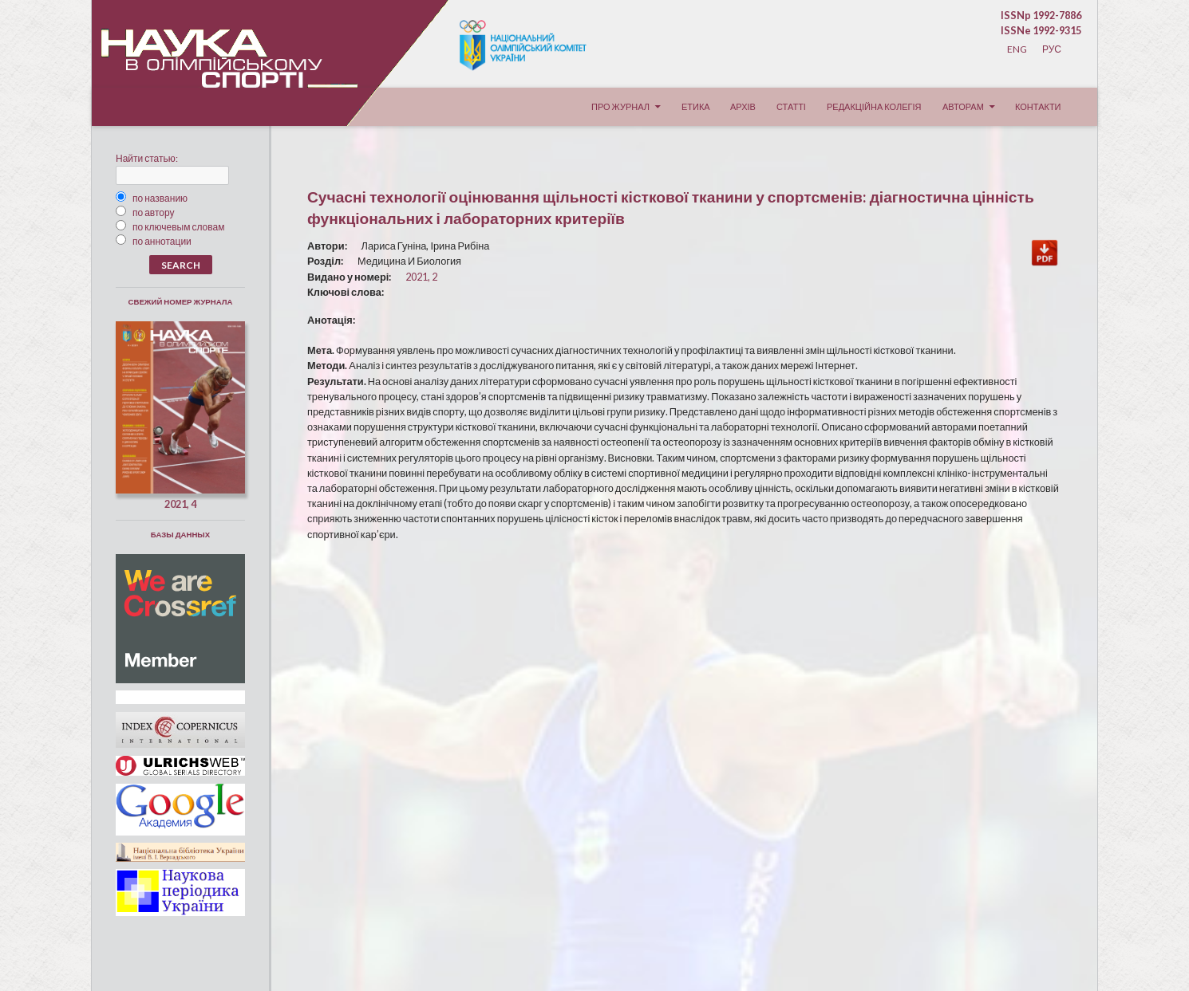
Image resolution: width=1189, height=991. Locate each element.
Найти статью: (147, 158)
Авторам (963, 106)
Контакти (1038, 106)
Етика (695, 106)
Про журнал (620, 106)
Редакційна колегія (874, 106)
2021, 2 (421, 276)
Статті (791, 106)
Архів (743, 106)
